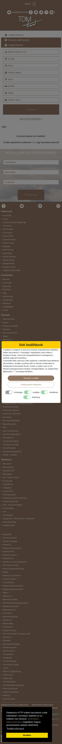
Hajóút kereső (16, 45)
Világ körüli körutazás (11, 270)
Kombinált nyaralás (11, 407)
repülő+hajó (8, 300)
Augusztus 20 (8, 471)
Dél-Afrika (7, 226)
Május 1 (6, 593)
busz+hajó (7, 283)
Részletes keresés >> (31, 119)
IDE (33, 142)
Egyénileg (7, 286)
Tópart (5, 668)
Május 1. (6, 336)
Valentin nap (8, 675)
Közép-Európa (9, 260)
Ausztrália (7, 215)
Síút (4, 427)
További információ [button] (15, 728)
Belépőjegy (7, 474)
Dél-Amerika (8, 229)
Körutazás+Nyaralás (11, 421)
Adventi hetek (8, 319)
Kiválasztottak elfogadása (31, 385)
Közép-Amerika (9, 257)
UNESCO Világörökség (12, 671)
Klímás (5, 572)
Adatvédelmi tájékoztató (42, 705)
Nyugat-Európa (9, 267)
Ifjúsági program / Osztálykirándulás (18, 403)
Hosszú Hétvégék (10, 541)
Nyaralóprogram (9, 424)
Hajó (4, 293)
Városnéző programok (12, 451)
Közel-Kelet (7, 253)
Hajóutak (6, 246)
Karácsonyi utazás (10, 326)
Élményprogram (9, 495)
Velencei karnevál (10, 689)
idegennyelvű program (12, 548)
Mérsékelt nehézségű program (15, 603)
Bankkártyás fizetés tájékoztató (14, 705)
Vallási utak (7, 678)
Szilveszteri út (9, 651)
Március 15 (7, 596)
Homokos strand (9, 538)
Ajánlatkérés (52, 708)
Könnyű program (10, 579)
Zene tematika (9, 699)
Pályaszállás (8, 623)
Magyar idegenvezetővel (13, 589)
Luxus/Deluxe (8, 582)
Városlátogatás (9, 448)
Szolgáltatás (8, 307)
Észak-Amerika (9, 240)
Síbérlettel (7, 637)
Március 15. (7, 340)
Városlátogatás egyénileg (13, 685)
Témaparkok (8, 654)
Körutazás (7, 417)
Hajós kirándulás (9, 522)
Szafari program (10, 647)
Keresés (31, 109)
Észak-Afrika (8, 236)
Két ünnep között (10, 333)
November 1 (8, 613)
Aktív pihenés (8, 467)
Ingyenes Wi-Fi (9, 551)
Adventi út (7, 464)
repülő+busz (8, 296)
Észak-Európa (8, 243)
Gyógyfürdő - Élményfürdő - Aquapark (18, 519)
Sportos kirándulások (11, 434)
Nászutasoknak (9, 610)
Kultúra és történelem (12, 414)
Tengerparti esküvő (11, 441)
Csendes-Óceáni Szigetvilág (14, 222)
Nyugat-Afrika (8, 263)
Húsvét (6, 323)
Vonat (5, 310)
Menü (31, 4)
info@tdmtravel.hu (17, 12)
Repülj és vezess (10, 630)
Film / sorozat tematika (12, 505)
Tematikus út (8, 438)
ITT (14, 372)
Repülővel (7, 303)
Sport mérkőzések (10, 431)
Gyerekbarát (8, 515)
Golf (4, 512)
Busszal (6, 279)
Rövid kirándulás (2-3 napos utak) (16, 634)
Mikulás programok (11, 606)
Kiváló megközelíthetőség (13, 569)
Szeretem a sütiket (31, 378)
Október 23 (7, 620)
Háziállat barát (9, 525)
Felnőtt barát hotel (10, 501)
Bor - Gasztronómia (11, 477)
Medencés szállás (10, 599)
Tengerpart (7, 658)
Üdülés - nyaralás (10, 455)
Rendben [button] (27, 735)
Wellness (6, 695)
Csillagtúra (7, 488)
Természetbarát (9, 661)
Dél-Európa (7, 233)
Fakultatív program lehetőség (15, 498)
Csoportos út (8, 491)
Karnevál (6, 329)
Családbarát (8, 484)
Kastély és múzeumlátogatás (15, 562)
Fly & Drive (7, 290)
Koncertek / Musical (11, 410)
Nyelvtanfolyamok (10, 617)
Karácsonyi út (8, 558)
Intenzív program (10, 555)
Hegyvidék (7, 534)
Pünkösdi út (7, 627)
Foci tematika (8, 508)
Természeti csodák (11, 445)
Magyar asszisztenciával (13, 586)
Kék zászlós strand (10, 565)
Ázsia (5, 219)
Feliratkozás (31, 194)
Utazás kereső (16, 35)
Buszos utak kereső (19, 40)
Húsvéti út (7, 545)
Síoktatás (7, 641)
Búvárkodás (8, 481)
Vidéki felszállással (10, 692)
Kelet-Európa (8, 250)
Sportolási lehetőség (11, 644)
